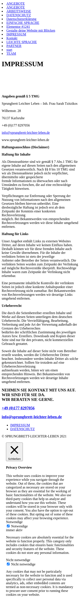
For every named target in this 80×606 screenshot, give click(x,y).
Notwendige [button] (14, 522)
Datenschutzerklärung (21, 19)
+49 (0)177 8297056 (18, 408)
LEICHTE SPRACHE (21, 42)
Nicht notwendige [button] (18, 560)
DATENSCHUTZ (18, 15)
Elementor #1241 (18, 26)
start (9, 49)
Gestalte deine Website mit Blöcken (30, 30)
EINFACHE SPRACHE (22, 23)
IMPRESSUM (16, 34)
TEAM (11, 53)
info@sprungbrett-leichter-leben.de (26, 132)
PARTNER (13, 46)
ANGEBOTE (15, 3)
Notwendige (19, 526)
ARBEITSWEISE (18, 11)
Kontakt (11, 38)
